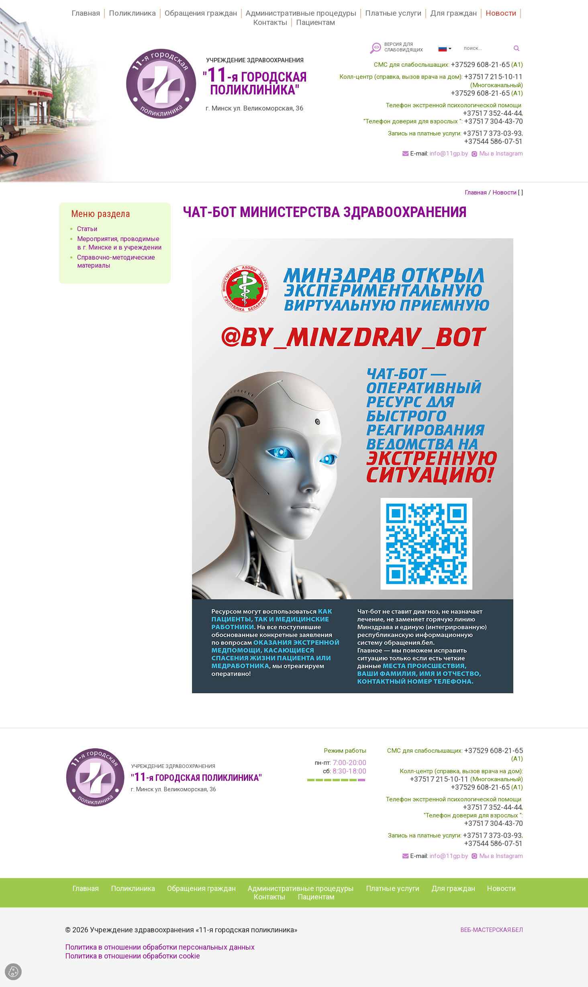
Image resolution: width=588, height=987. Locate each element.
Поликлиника (132, 13)
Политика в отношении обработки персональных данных (160, 947)
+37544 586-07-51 (493, 141)
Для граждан (453, 13)
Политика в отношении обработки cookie (132, 956)
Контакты (270, 22)
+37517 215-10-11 (493, 77)
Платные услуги (393, 13)
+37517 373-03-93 (492, 133)
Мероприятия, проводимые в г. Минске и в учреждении (119, 243)
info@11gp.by (449, 153)
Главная (85, 13)
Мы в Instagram (501, 153)
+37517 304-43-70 (493, 121)
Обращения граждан (201, 13)
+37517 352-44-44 (492, 113)
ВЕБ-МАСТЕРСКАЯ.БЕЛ (492, 930)
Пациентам (315, 22)
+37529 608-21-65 (480, 65)
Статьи (87, 229)
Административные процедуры (301, 13)
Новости (501, 13)
